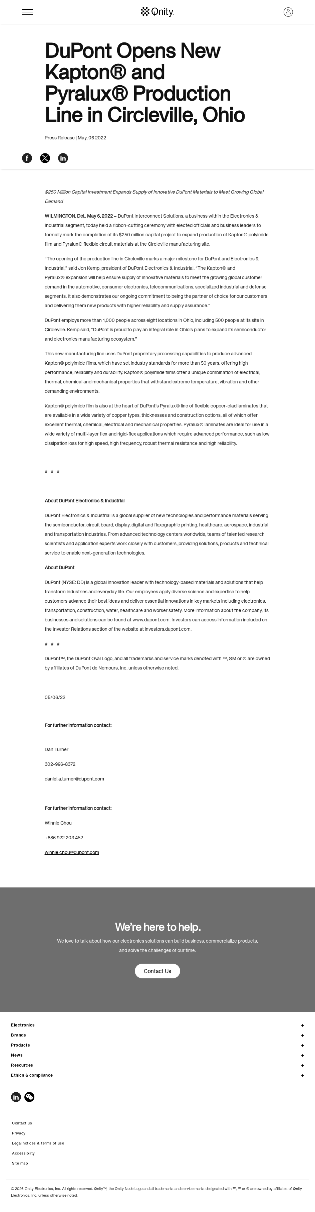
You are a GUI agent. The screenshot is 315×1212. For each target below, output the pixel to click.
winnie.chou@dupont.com (72, 852)
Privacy (19, 1133)
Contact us (22, 1123)
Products (20, 1045)
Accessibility (23, 1153)
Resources (22, 1065)
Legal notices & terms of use (38, 1143)
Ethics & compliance (32, 1075)
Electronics (23, 1025)
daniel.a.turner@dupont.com (74, 778)
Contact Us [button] (157, 971)
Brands (18, 1035)
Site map (20, 1163)
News (16, 1055)
